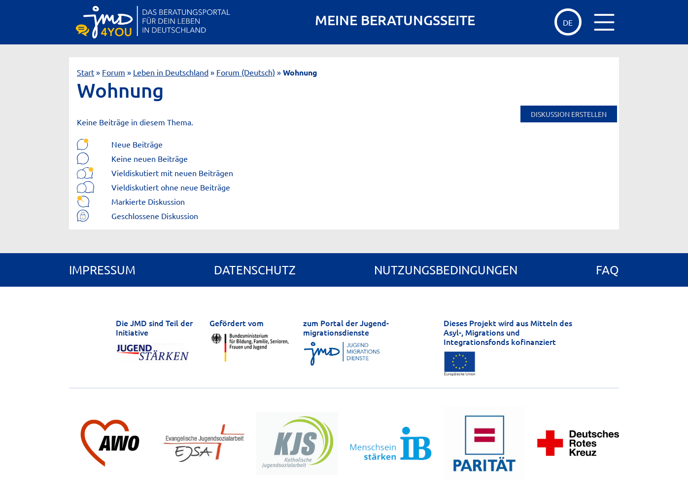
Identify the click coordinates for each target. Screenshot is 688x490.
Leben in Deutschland (170, 72)
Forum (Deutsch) (245, 72)
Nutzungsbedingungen (445, 270)
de (568, 22)
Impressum (102, 270)
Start (85, 72)
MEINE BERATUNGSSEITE (395, 20)
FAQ (607, 270)
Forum (113, 72)
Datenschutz (255, 270)
